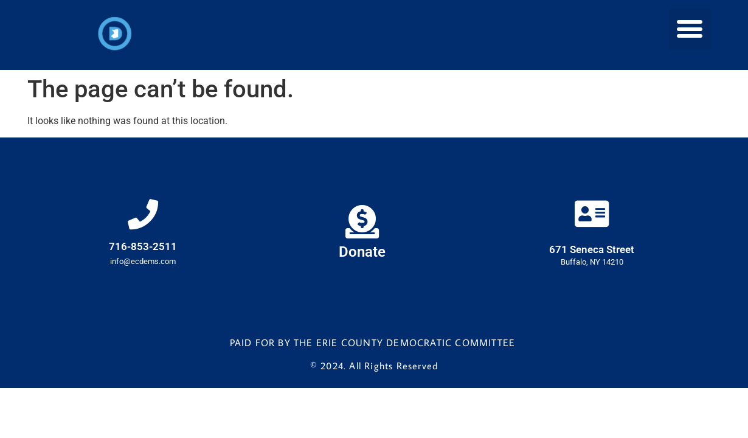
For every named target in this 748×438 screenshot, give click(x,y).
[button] (690, 29)
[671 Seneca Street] (592, 213)
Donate (362, 251)
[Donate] (362, 221)
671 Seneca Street (591, 249)
